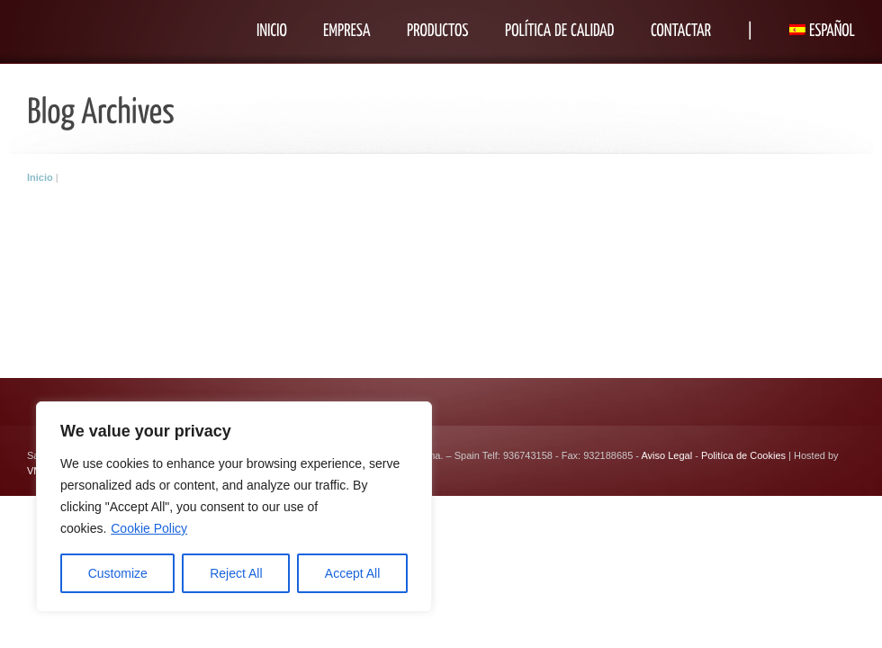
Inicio (40, 177)
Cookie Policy (149, 528)
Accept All (352, 573)
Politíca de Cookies (743, 455)
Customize (118, 573)
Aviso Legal (666, 455)
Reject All (236, 573)
